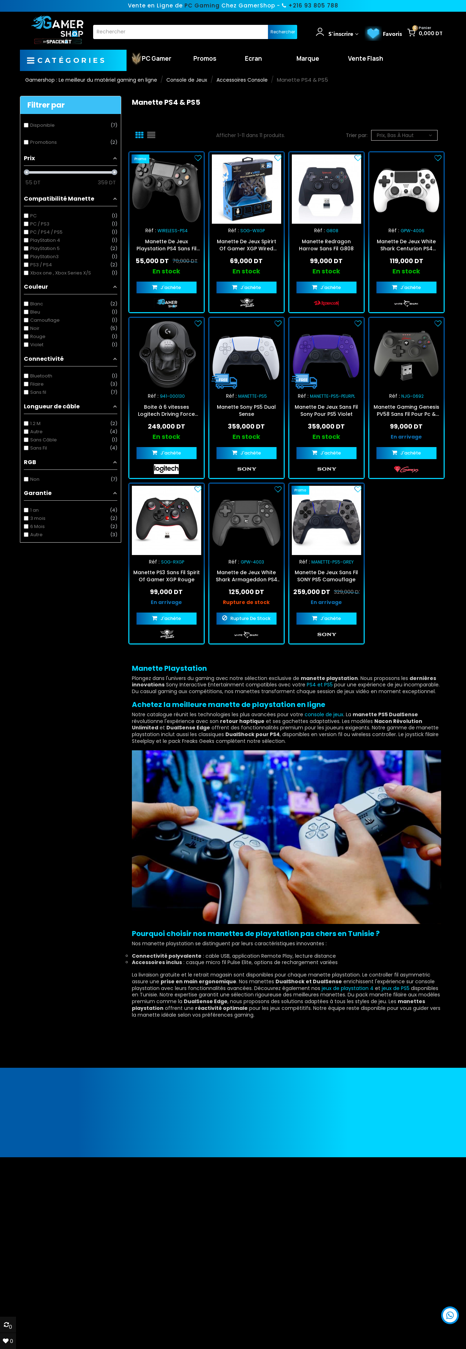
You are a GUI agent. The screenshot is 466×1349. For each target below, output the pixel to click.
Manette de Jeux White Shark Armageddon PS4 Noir (246, 576)
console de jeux (324, 714)
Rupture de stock (246, 602)
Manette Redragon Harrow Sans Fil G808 (326, 245)
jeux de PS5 (395, 988)
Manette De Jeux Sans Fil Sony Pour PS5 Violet (326, 410)
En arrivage (406, 437)
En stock (166, 271)
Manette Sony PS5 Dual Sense (246, 410)
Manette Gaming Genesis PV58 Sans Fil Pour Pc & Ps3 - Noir (406, 410)
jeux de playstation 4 (348, 988)
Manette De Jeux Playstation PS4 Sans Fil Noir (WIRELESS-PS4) (166, 245)
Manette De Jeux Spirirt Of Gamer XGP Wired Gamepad (246, 245)
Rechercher (283, 32)
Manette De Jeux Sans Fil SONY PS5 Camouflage (326, 576)
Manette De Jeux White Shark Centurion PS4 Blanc (406, 245)
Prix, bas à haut (404, 135)
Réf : (150, 230)
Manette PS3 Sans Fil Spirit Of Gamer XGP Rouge (166, 576)
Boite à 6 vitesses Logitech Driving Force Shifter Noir (166, 410)
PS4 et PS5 (320, 684)
